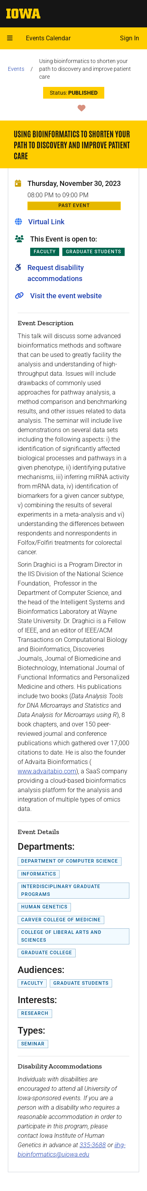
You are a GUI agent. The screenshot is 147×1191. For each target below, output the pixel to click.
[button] (10, 38)
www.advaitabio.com (47, 771)
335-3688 (93, 1145)
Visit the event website (66, 296)
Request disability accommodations (55, 273)
